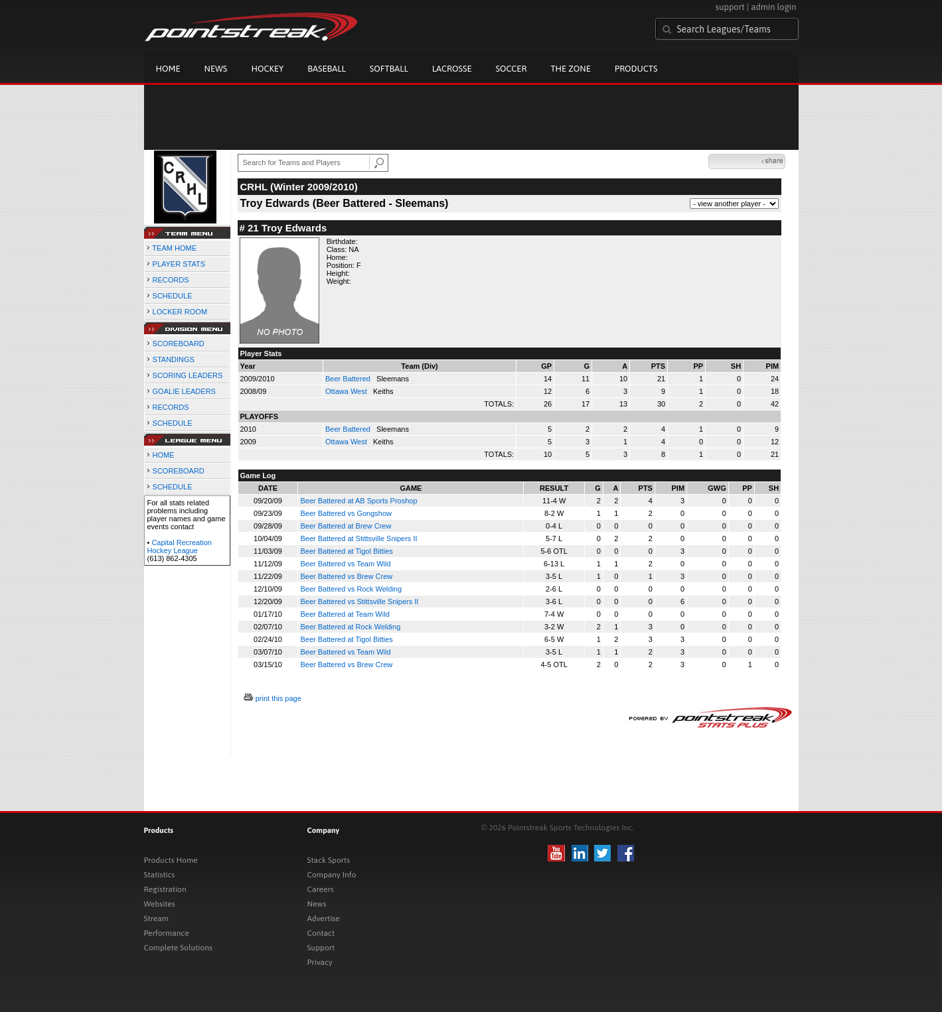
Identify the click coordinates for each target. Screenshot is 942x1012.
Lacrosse (452, 69)
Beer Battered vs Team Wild (345, 564)
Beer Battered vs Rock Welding (351, 589)
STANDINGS (174, 359)
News (216, 69)
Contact (321, 933)
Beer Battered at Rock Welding (350, 627)
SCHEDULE (173, 296)
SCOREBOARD (178, 344)
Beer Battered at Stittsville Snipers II (358, 538)
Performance (166, 933)
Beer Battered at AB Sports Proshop (358, 501)
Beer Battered (348, 379)
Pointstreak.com (251, 28)
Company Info (331, 874)
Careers (320, 889)
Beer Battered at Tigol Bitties (346, 551)
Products (636, 69)
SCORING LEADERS (188, 375)
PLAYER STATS (179, 264)
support (730, 7)
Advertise (323, 918)
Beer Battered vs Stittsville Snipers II (359, 601)
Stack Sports (329, 860)
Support (321, 947)
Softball (389, 69)
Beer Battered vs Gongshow (346, 513)
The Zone (570, 69)
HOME (164, 455)
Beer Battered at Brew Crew (345, 526)
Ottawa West (347, 391)
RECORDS (171, 280)
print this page (278, 698)
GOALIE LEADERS (184, 391)
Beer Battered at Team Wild (344, 614)
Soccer (511, 69)
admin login (773, 7)
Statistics (159, 874)
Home (168, 69)
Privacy (320, 962)
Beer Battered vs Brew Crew (346, 576)
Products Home (171, 860)
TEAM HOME (174, 248)
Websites (159, 904)
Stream (156, 918)
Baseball (326, 69)
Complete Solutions (178, 947)
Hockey (267, 69)
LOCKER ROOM (180, 312)
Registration (165, 889)
